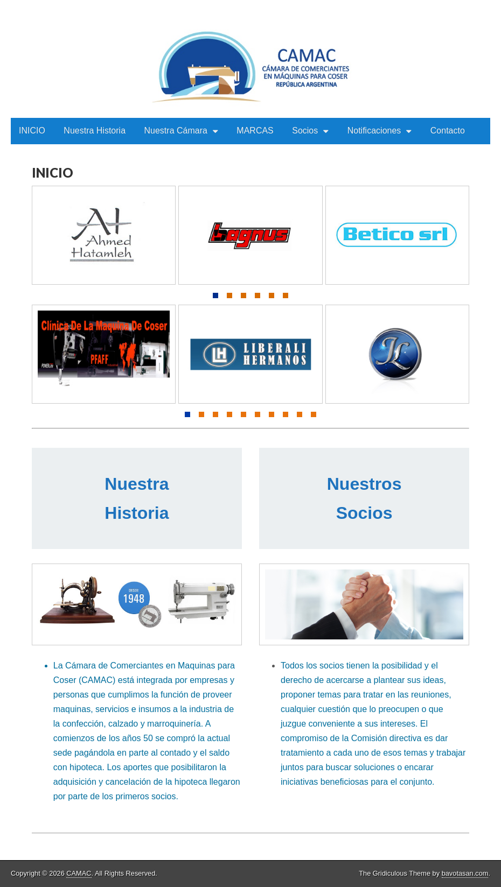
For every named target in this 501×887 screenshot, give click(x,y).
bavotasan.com (465, 873)
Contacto (447, 130)
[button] (215, 295)
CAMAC (78, 873)
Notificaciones (374, 130)
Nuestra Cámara (175, 130)
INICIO (32, 130)
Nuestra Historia (95, 130)
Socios (305, 130)
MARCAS (254, 130)
